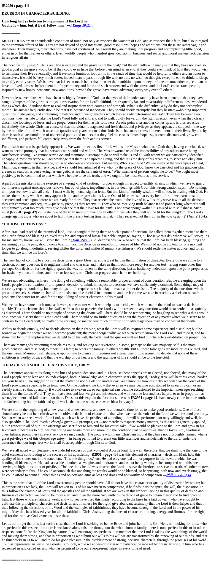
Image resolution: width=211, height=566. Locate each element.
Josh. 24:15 (80, 240)
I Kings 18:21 (80, 25)
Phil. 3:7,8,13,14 (178, 475)
